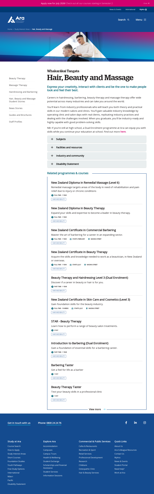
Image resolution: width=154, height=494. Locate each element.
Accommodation (50, 446)
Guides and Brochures (20, 114)
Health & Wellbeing (51, 457)
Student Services (50, 471)
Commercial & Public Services (94, 441)
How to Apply (13, 450)
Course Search (14, 446)
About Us (118, 446)
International (130, 9)
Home (10, 29)
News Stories (15, 108)
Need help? (119, 469)
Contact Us (119, 453)
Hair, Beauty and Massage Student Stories (22, 100)
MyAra (143, 9)
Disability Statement (17, 484)
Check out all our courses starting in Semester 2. (77, 3)
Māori (10, 476)
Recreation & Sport (87, 450)
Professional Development (91, 457)
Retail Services (85, 453)
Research (83, 461)
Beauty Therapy (17, 78)
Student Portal (120, 465)
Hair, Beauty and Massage (42, 29)
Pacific (10, 480)
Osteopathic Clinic (87, 469)
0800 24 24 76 (53, 423)
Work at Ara (119, 472)
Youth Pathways (15, 465)
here (123, 131)
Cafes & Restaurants (88, 446)
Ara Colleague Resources (125, 450)
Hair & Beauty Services (89, 472)
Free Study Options (16, 469)
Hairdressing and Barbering (23, 91)
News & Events (115, 9)
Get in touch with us (19, 423)
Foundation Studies (16, 461)
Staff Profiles (15, 121)
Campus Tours (49, 453)
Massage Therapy (18, 85)
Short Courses (14, 457)
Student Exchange (51, 461)
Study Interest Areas (22, 29)
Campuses (47, 450)
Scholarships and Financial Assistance (55, 466)
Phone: (42, 423)
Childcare (83, 465)
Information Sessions (52, 475)
